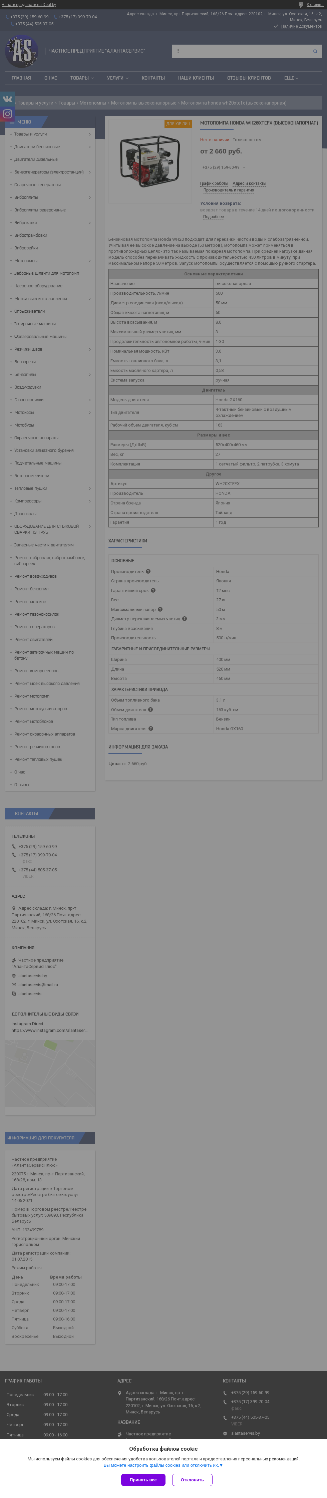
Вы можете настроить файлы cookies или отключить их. (161, 1465)
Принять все (143, 1479)
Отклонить (192, 1479)
